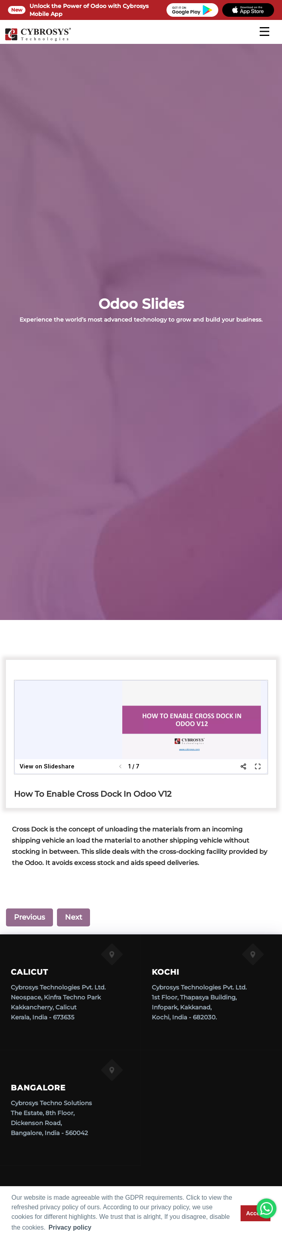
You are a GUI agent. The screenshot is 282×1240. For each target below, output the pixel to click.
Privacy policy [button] (70, 1227)
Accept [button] (255, 1213)
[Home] (38, 40)
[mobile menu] (264, 31)
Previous (29, 917)
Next (73, 917)
